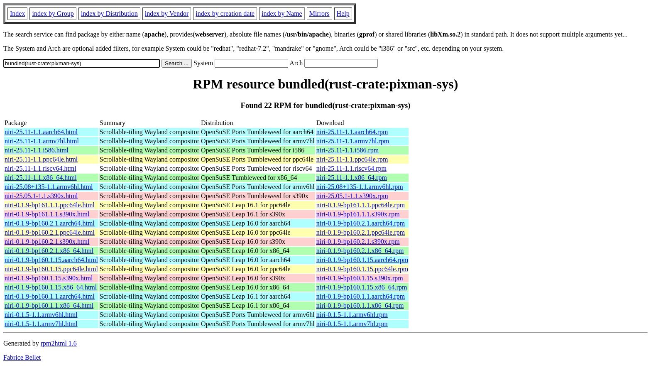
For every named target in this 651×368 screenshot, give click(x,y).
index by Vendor (166, 13)
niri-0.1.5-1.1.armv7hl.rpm (352, 323)
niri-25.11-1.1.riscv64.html (40, 168)
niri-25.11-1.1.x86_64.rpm (351, 177)
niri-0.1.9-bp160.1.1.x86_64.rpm (360, 305)
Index (17, 13)
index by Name (282, 13)
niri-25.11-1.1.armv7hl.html (42, 141)
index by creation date (225, 13)
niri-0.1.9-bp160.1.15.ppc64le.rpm (362, 268)
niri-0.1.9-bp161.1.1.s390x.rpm (358, 214)
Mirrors (319, 13)
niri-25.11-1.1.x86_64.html (41, 177)
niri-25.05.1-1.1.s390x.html (41, 195)
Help (343, 13)
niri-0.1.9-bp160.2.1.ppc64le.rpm (360, 232)
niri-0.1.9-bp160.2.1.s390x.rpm (358, 241)
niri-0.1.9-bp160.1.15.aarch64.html (51, 259)
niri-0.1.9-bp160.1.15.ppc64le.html (51, 268)
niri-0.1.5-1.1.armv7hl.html (41, 323)
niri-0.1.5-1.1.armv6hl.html (41, 314)
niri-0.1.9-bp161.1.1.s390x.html (47, 214)
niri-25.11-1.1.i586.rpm (347, 150)
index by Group (52, 13)
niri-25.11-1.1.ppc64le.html (41, 159)
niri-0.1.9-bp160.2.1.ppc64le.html (50, 232)
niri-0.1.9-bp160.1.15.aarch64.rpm (362, 259)
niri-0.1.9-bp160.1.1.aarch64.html (50, 296)
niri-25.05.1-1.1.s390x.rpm (352, 195)
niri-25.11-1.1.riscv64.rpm (351, 168)
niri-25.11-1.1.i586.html (37, 150)
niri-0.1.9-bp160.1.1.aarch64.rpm (360, 296)
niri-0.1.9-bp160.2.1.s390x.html (47, 241)
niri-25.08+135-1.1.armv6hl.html (49, 186)
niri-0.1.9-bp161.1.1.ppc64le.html (50, 205)
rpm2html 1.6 (59, 343)
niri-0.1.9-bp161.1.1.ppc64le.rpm (360, 205)
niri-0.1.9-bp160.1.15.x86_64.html (51, 287)
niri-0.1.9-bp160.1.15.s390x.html (49, 278)
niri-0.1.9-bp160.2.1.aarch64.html (50, 223)
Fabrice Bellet (22, 357)
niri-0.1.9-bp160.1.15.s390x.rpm (359, 278)
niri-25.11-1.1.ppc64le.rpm (352, 159)
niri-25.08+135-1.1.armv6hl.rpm (359, 186)
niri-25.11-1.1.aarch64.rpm (352, 131)
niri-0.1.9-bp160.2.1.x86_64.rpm (360, 250)
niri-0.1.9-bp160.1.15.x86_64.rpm (361, 287)
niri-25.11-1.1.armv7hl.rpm (352, 141)
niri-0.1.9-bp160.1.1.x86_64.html (49, 305)
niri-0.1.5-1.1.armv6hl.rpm (352, 314)
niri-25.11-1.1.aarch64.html (41, 131)
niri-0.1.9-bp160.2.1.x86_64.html (49, 250)
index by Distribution (109, 13)
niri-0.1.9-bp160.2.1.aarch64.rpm (360, 223)
